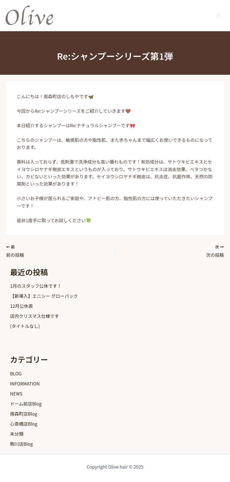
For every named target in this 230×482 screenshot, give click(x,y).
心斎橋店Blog (23, 423)
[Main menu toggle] (218, 15)
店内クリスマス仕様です (34, 316)
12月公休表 (21, 306)
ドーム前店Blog (26, 403)
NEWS (16, 393)
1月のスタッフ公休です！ (36, 285)
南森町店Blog (23, 413)
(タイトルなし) (25, 326)
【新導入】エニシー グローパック (44, 295)
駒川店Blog (21, 443)
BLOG (16, 373)
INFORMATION (25, 383)
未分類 (16, 433)
